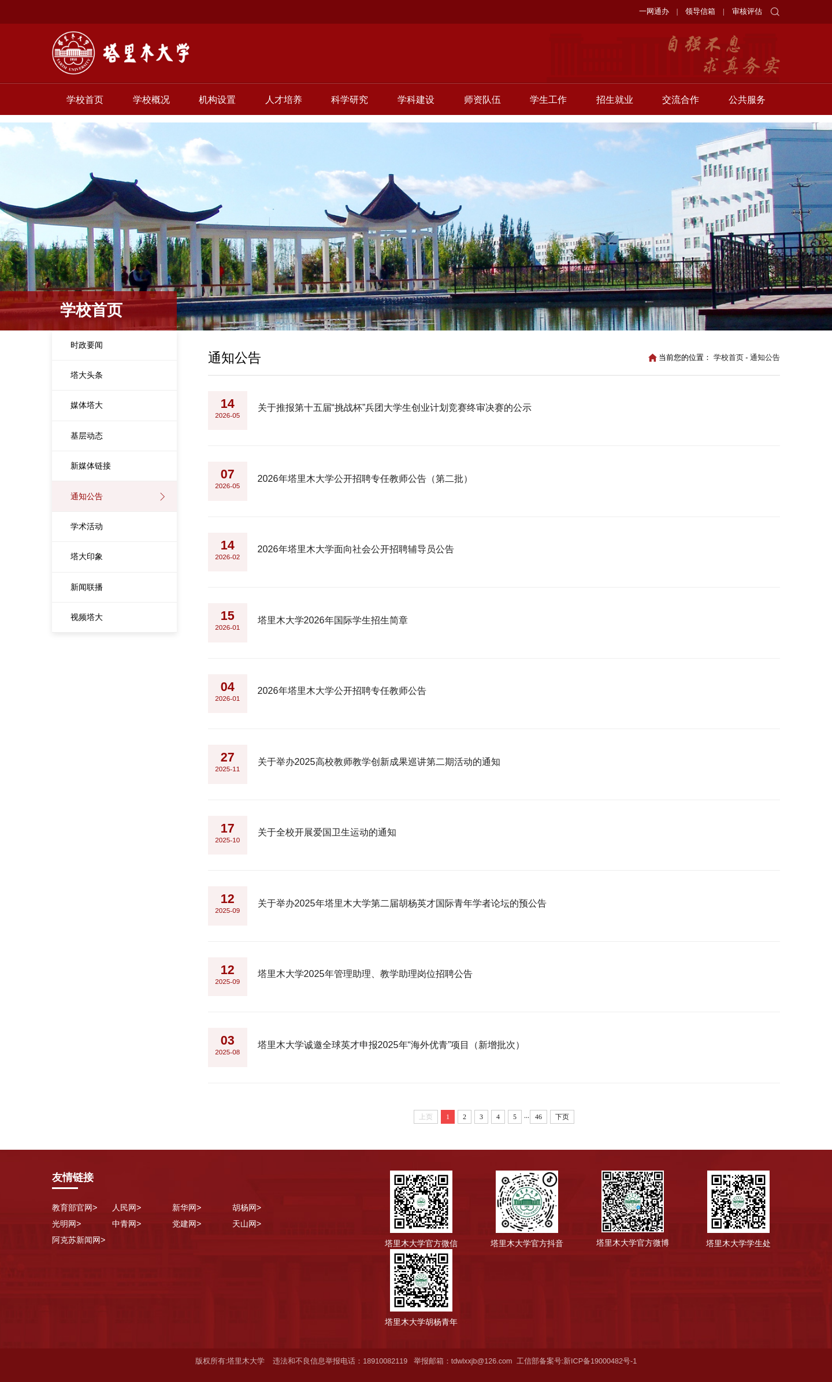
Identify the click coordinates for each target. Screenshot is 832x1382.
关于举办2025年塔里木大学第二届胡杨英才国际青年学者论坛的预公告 (402, 903)
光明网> (66, 1223)
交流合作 (680, 107)
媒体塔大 (86, 405)
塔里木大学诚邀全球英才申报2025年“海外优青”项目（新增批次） (391, 1044)
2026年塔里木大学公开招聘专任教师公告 (342, 690)
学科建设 (416, 107)
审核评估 (747, 12)
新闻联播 (86, 587)
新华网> (186, 1207)
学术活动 (86, 526)
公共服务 (747, 107)
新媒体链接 (90, 465)
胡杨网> (246, 1207)
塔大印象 (86, 556)
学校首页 (84, 107)
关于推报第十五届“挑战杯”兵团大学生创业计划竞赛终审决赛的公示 (395, 407)
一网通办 (654, 12)
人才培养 (283, 107)
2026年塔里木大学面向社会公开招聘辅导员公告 (356, 549)
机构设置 (217, 107)
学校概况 (151, 107)
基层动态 (86, 435)
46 (538, 1117)
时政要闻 (86, 345)
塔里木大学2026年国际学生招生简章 (333, 620)
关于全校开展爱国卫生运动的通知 (327, 832)
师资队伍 (482, 107)
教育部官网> (74, 1207)
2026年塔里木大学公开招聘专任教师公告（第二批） (365, 478)
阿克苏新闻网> (78, 1239)
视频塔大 (86, 617)
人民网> (126, 1207)
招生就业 (614, 107)
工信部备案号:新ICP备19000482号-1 (577, 1361)
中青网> (126, 1223)
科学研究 (349, 107)
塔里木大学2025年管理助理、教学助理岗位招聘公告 (365, 973)
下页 (562, 1117)
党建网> (186, 1223)
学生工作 (548, 107)
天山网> (246, 1223)
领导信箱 (700, 12)
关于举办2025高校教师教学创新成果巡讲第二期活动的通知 (379, 761)
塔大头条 (86, 375)
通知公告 (86, 496)
